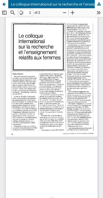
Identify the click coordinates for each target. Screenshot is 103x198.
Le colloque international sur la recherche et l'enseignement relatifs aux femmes (57, 4)
